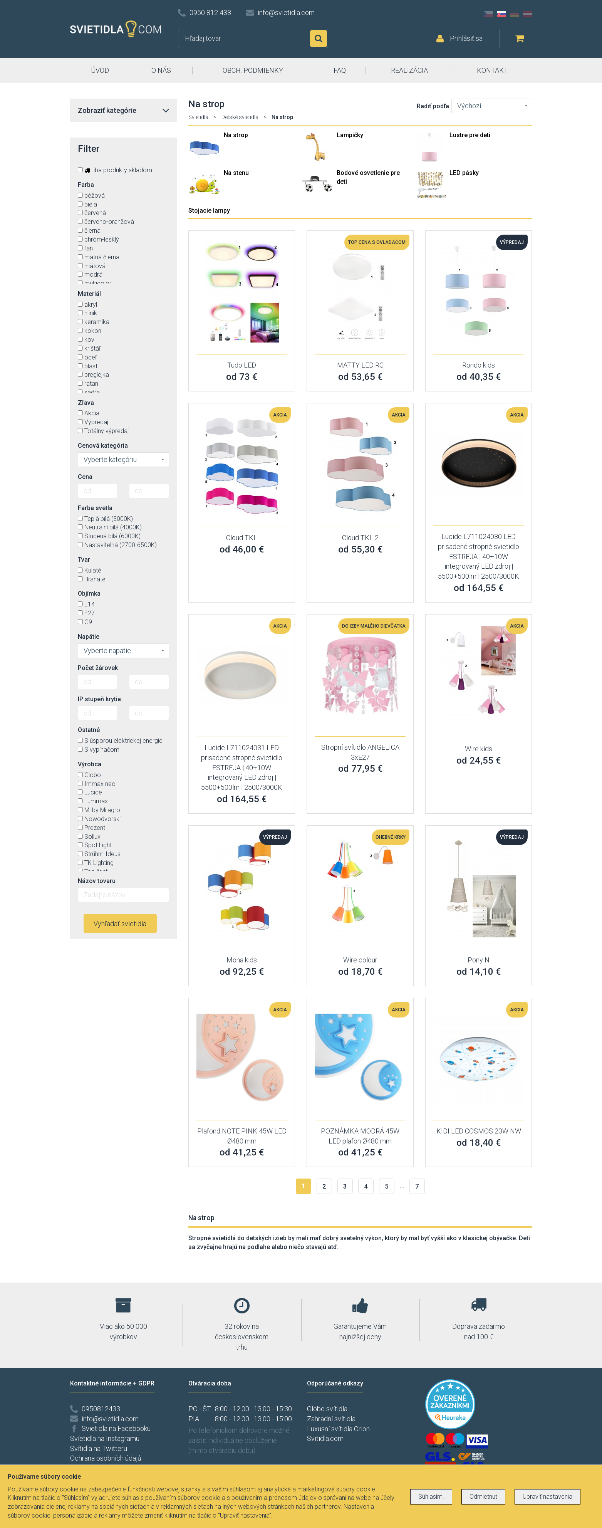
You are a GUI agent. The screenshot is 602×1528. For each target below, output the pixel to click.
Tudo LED (241, 365)
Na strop (236, 135)
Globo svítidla (327, 1409)
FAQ (340, 70)
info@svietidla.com (286, 12)
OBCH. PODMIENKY (253, 70)
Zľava (86, 402)
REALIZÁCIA (409, 70)
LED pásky (464, 172)
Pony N (479, 960)
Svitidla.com (325, 1438)
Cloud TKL (241, 538)
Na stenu (236, 172)
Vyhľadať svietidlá (120, 924)
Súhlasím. (431, 1496)
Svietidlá (198, 117)
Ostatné (89, 730)
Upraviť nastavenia (547, 1496)
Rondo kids (478, 365)
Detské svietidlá (239, 117)
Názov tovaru (97, 881)
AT (527, 14)
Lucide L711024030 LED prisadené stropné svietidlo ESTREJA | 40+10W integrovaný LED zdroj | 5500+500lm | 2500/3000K (478, 556)
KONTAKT (492, 70)
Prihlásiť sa (466, 38)
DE (514, 14)
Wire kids (478, 749)
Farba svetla (95, 508)
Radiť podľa (433, 106)
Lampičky (350, 135)
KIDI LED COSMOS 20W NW (478, 1131)
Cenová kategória (103, 445)
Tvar (84, 559)
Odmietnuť (483, 1496)
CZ (488, 14)
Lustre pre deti (469, 135)
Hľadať (318, 38)
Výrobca (89, 764)
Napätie (88, 636)
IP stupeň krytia (99, 699)
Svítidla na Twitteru (98, 1448)
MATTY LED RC (360, 365)
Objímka (89, 593)
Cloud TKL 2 (360, 538)
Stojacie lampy (209, 210)
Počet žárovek (98, 668)
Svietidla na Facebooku (116, 1428)
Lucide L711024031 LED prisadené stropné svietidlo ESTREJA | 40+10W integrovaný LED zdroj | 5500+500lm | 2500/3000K (241, 767)
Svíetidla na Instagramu (104, 1438)
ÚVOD (100, 70)
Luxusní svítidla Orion (338, 1429)
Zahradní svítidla (331, 1419)
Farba (86, 184)
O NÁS (161, 70)
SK (501, 14)
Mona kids (241, 960)
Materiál (89, 293)
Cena (85, 476)
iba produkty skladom (115, 170)
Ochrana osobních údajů (105, 1458)
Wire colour (360, 960)
